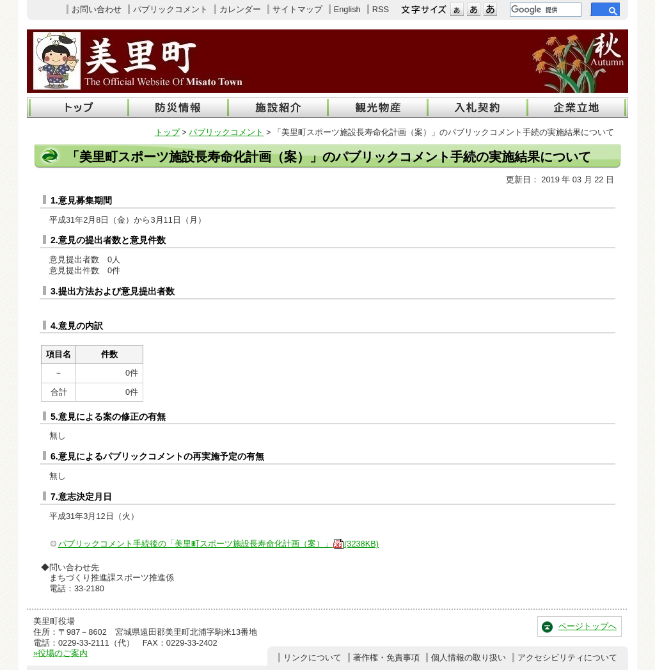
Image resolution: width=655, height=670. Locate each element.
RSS (380, 9)
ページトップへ (587, 626)
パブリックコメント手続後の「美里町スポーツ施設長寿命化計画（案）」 (218, 543)
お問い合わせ (97, 9)
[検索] (544, 9)
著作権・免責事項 (386, 657)
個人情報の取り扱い (468, 657)
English (347, 9)
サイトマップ (297, 9)
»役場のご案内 (60, 653)
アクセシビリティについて (567, 657)
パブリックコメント (170, 9)
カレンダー (240, 9)
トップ (167, 132)
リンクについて (312, 657)
